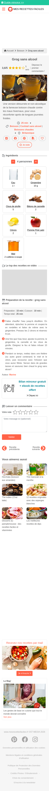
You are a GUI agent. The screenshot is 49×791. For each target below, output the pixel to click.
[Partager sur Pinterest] (24, 138)
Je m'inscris (24, 673)
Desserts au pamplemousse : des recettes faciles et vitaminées (12, 521)
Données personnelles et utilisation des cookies (24, 748)
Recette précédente (11, 448)
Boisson (20, 51)
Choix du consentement (22, 778)
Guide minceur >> (14, 2)
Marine (12, 375)
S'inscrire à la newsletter (24, 782)
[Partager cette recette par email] (6, 138)
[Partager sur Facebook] (15, 138)
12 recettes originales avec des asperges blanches (37, 496)
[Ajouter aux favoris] (42, 138)
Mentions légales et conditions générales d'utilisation (24, 756)
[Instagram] (35, 739)
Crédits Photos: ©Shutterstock (23, 773)
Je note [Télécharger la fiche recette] (24, 145)
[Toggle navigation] (3, 9)
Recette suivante (38, 448)
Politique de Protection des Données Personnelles (24, 767)
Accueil (9, 51)
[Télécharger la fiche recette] (33, 138)
